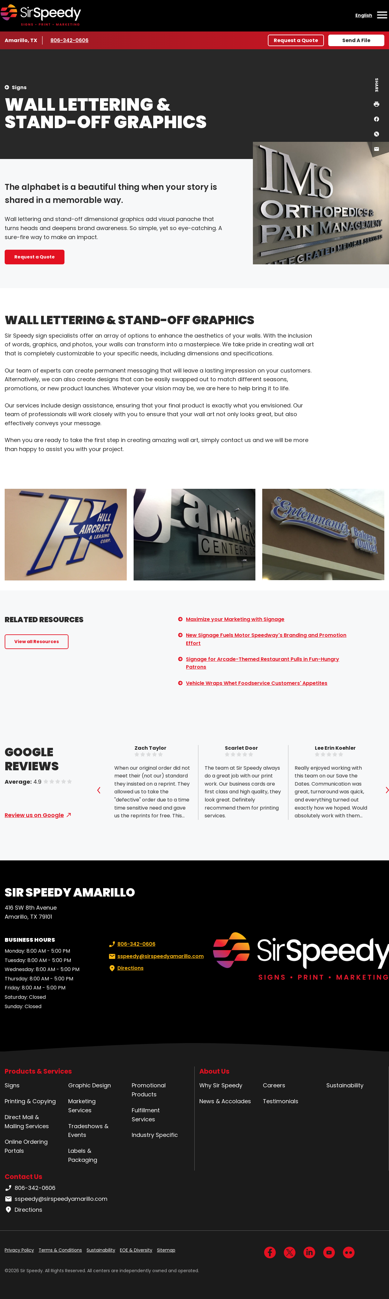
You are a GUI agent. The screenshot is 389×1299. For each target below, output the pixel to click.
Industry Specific (155, 1135)
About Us (214, 1071)
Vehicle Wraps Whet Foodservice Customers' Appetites (256, 683)
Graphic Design (89, 1085)
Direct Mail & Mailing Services (27, 1121)
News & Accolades (225, 1101)
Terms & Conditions (60, 1250)
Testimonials (280, 1101)
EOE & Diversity (136, 1250)
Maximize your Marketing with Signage (235, 619)
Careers (274, 1085)
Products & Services (38, 1071)
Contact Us (23, 1176)
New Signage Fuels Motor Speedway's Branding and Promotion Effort (266, 639)
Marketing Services (82, 1105)
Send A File (356, 40)
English (363, 15)
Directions (125, 968)
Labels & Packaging (82, 1155)
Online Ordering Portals (26, 1146)
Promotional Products (149, 1089)
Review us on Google (34, 815)
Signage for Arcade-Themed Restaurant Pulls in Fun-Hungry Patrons (262, 663)
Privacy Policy (19, 1250)
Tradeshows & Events (88, 1130)
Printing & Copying (30, 1101)
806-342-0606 (69, 40)
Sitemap (166, 1250)
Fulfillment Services (146, 1114)
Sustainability (344, 1085)
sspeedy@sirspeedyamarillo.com (155, 956)
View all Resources (36, 641)
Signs (19, 87)
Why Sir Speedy (220, 1085)
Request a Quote (296, 40)
